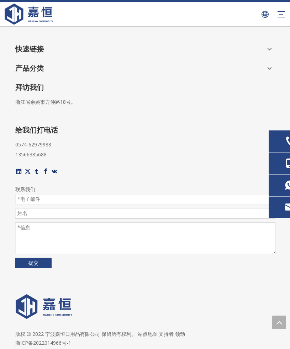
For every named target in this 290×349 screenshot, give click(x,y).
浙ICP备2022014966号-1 (43, 342)
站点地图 (148, 334)
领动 (180, 334)
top (279, 322)
